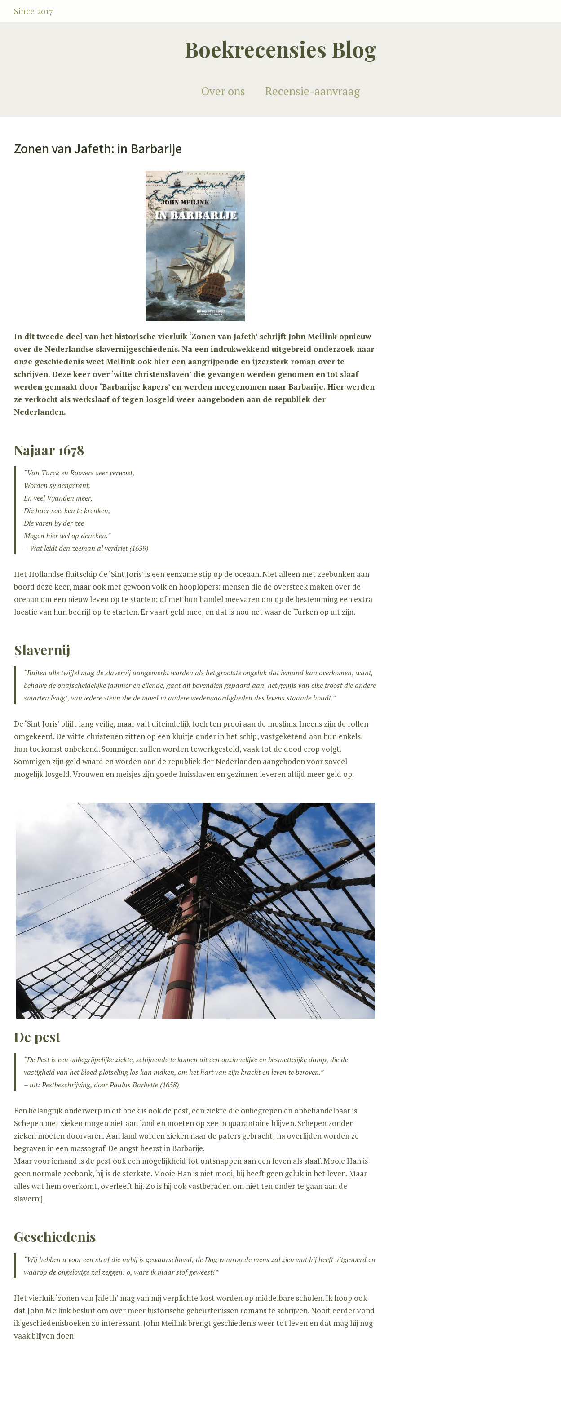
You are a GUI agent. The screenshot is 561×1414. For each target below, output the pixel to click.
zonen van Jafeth (87, 1298)
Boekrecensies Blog (280, 49)
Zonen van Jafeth (223, 336)
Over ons (223, 91)
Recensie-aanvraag (312, 91)
